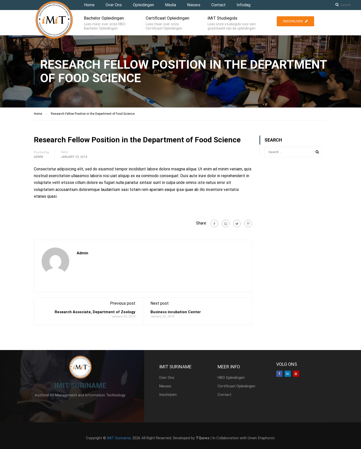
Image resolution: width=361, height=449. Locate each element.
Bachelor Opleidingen (104, 18)
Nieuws (193, 5)
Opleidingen (143, 5)
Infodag (243, 5)
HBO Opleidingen (231, 377)
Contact (218, 5)
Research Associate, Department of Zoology (95, 312)
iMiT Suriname (119, 438)
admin (38, 157)
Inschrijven (295, 21)
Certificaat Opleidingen (167, 18)
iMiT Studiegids (222, 18)
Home (89, 5)
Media (170, 5)
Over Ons (114, 5)
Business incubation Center (175, 312)
